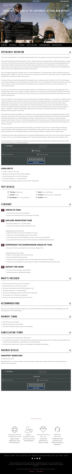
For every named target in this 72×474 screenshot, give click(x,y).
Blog (53, 455)
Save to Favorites (9, 154)
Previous (4, 23)
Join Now (36, 1)
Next (67, 23)
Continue (31, 471)
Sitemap (61, 455)
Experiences (6, 455)
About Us (18, 455)
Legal (56, 455)
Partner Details (57, 45)
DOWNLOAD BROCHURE (36, 159)
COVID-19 (66, 455)
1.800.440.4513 (64, 1)
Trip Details (13, 45)
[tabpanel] (36, 23)
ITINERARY (22, 45)
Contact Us (12, 455)
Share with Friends (43, 154)
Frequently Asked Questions (45, 455)
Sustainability (35, 455)
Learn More (39, 471)
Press (29, 455)
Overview (4, 45)
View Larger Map (36, 418)
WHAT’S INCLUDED (32, 45)
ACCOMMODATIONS (44, 45)
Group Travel (24, 455)
